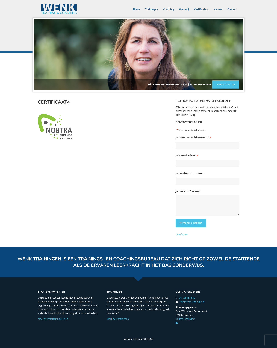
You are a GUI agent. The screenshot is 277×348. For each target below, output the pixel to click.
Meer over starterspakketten (53, 318)
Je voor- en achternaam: (193, 137)
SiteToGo (148, 339)
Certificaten (201, 9)
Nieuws (217, 9)
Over (184, 9)
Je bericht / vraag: (188, 191)
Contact (232, 9)
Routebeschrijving (185, 318)
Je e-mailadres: (187, 155)
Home (136, 9)
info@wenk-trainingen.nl (192, 301)
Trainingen (151, 9)
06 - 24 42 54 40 (187, 297)
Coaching (168, 9)
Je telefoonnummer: (190, 173)
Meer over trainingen (118, 318)
